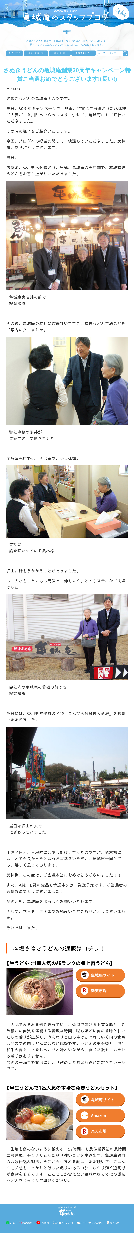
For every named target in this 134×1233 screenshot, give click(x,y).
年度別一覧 (59, 53)
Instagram (27, 1223)
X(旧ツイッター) (64, 1223)
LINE (12, 1223)
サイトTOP (14, 53)
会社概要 (114, 1223)
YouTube (44, 1223)
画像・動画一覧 (36, 53)
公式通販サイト (83, 53)
